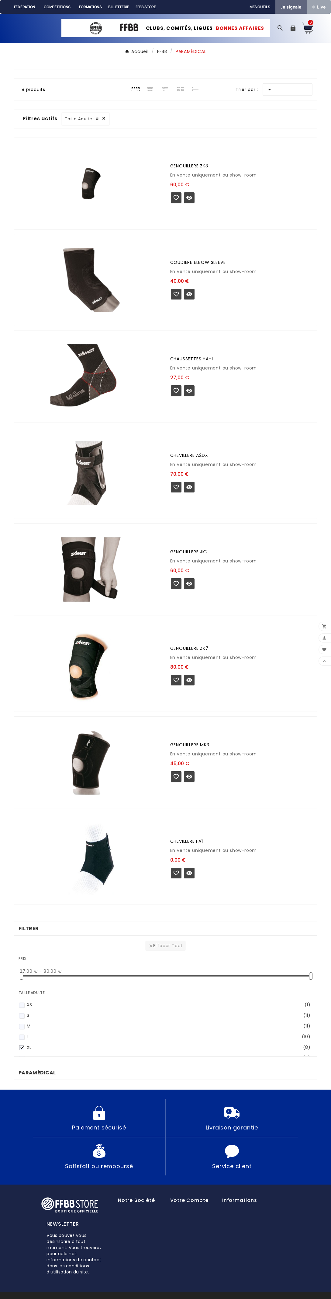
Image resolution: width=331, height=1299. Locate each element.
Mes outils (260, 6)
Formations (90, 6)
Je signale (291, 7)
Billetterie (118, 6)
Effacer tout (165, 947)
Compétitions (57, 6)
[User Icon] (293, 28)
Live (319, 7)
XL (168, 1048)
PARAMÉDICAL (37, 1073)
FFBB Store (146, 6)
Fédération (25, 6)
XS (168, 1006)
